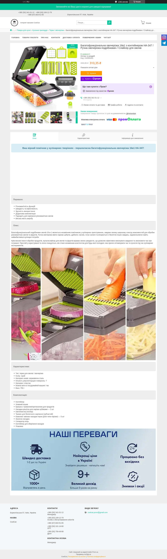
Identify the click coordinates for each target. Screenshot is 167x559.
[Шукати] (109, 22)
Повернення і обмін (92, 38)
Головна (15, 38)
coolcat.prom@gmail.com (98, 512)
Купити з (93, 79)
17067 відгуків (123, 2)
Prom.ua (95, 552)
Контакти (55, 38)
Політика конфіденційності (96, 556)
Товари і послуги (30, 38)
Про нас (44, 38)
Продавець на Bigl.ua (83, 554)
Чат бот (107, 38)
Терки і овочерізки (56, 30)
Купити (93, 73)
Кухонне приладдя (39, 30)
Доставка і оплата (71, 38)
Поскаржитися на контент (77, 556)
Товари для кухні (24, 30)
